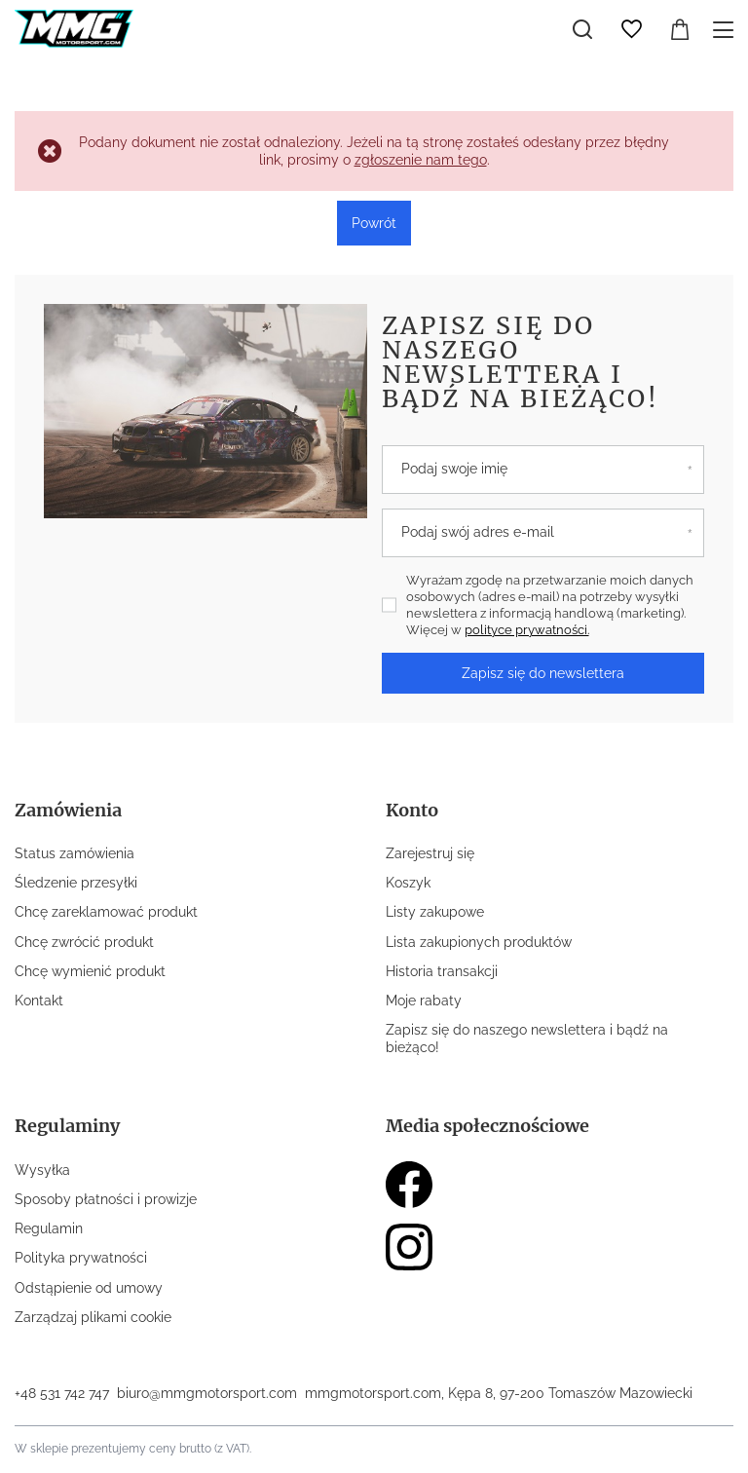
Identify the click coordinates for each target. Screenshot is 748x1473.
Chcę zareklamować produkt (106, 912)
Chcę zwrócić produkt (84, 942)
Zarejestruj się (430, 853)
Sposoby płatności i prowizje (106, 1199)
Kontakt (39, 1000)
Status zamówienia (74, 853)
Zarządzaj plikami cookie (93, 1317)
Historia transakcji (442, 971)
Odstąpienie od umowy (89, 1288)
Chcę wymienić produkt (90, 971)
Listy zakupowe (435, 912)
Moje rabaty (424, 1000)
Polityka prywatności (81, 1257)
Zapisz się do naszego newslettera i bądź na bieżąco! (520, 362)
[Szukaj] (582, 29)
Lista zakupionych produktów (479, 942)
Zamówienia (68, 810)
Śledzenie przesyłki (76, 882)
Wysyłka (42, 1170)
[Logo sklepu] (74, 29)
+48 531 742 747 (62, 1393)
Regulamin (49, 1228)
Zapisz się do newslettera (543, 673)
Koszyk (408, 882)
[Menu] (726, 29)
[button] (177, 822)
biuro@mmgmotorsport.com (207, 1393)
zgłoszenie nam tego (421, 160)
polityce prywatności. (527, 630)
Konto (412, 810)
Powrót (374, 223)
